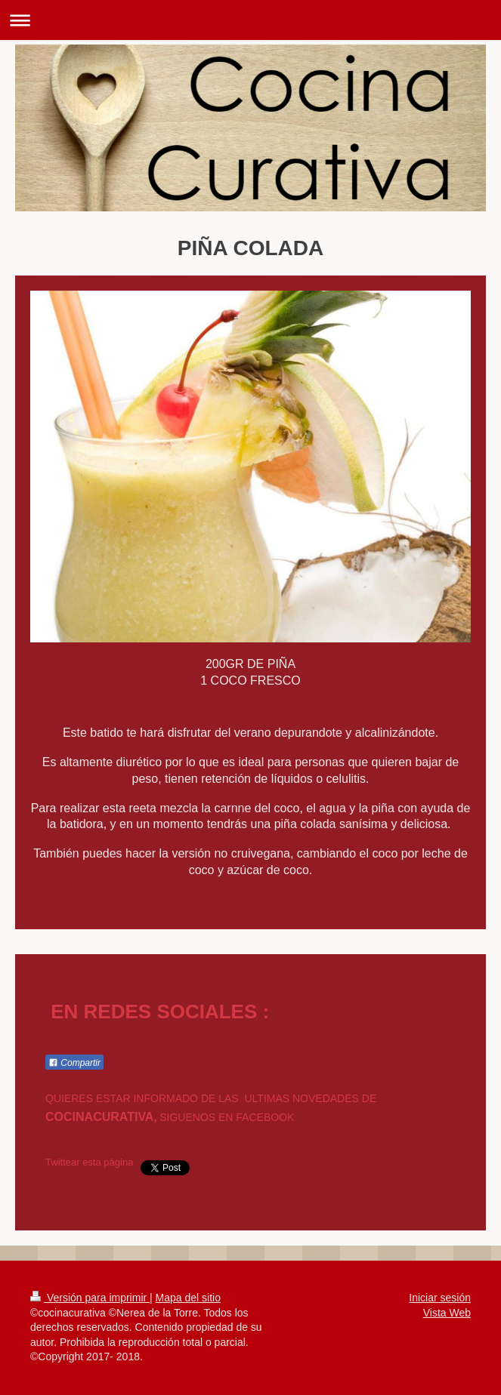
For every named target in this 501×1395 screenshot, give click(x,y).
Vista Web (447, 1313)
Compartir (74, 1063)
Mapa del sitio (188, 1298)
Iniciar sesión (440, 1298)
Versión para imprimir (90, 1298)
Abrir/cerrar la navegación (250, 20)
